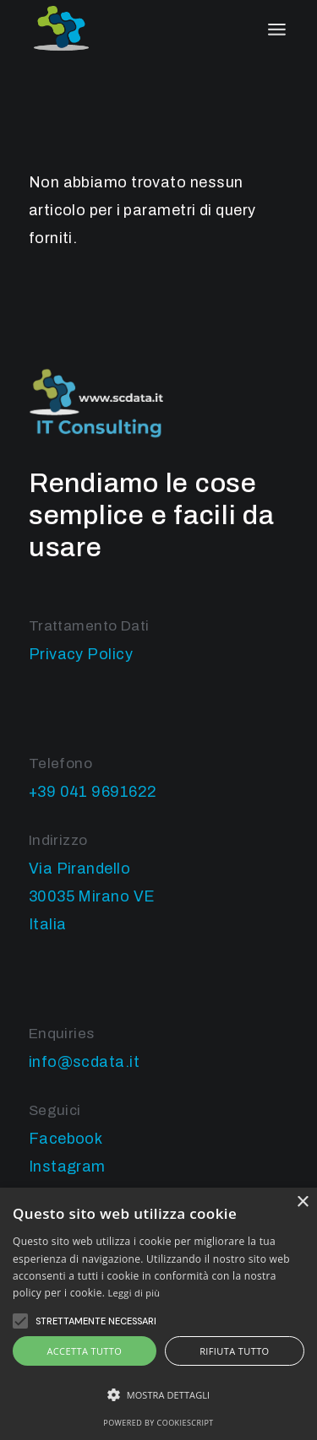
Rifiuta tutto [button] (234, 1351)
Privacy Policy (81, 654)
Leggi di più (134, 1292)
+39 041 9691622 (93, 791)
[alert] (158, 1314)
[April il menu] (276, 29)
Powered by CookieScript (158, 1422)
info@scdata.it (84, 1061)
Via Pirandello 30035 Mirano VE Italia (92, 896)
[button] (158, 1395)
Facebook (66, 1138)
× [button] (302, 1202)
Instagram (67, 1166)
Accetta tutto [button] (84, 1351)
